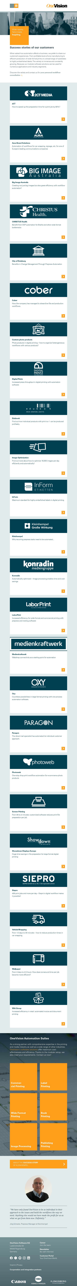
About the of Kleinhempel (25, 1164)
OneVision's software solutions (24, 1050)
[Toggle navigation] (14, 6)
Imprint (12, 1265)
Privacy (19, 1265)
